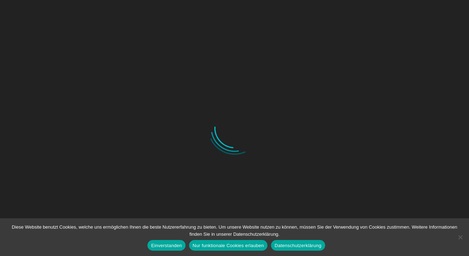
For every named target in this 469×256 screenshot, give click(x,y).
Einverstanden (166, 245)
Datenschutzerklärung (298, 245)
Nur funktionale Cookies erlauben (228, 245)
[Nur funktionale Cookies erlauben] (460, 237)
